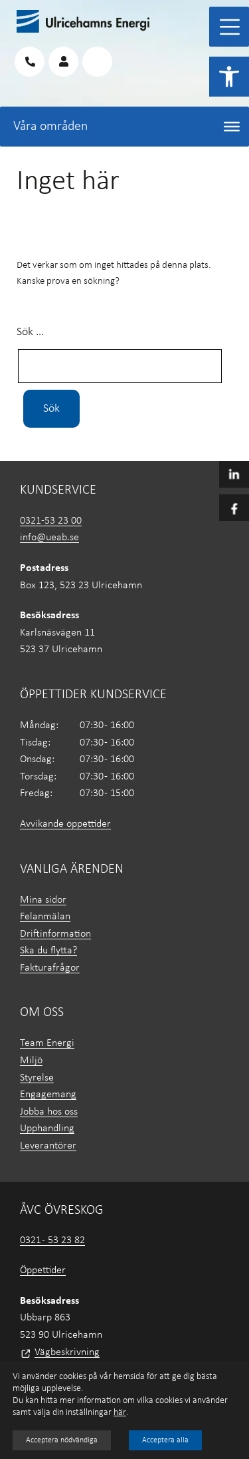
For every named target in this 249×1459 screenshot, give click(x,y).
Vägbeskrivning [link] (67, 1352)
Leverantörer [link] (48, 1146)
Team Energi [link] (47, 1043)
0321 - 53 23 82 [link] (52, 1240)
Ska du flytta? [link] (48, 950)
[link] (229, 77)
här (120, 1413)
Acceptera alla (165, 1440)
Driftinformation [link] (55, 934)
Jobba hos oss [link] (49, 1112)
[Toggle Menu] (230, 27)
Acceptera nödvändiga (62, 1440)
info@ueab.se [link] (49, 537)
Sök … (30, 332)
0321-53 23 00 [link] (51, 521)
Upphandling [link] (47, 1128)
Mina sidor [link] (43, 900)
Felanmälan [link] (45, 916)
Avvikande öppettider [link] (65, 824)
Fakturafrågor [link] (50, 968)
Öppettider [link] (43, 1270)
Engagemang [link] (48, 1094)
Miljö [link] (31, 1060)
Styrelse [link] (37, 1078)
